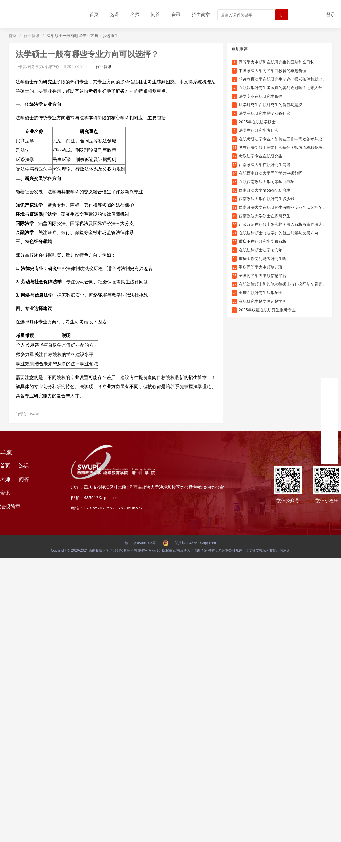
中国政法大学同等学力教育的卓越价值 (272, 70)
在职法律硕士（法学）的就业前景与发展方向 (278, 232)
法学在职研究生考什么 (258, 130)
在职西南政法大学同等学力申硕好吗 (270, 173)
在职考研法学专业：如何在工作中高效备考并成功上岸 (286, 139)
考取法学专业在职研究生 (260, 156)
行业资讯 (31, 35)
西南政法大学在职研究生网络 (264, 164)
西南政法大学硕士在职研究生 (264, 215)
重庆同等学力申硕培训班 (260, 267)
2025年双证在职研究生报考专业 (267, 309)
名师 (135, 14)
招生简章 (201, 14)
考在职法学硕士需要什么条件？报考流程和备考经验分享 (288, 147)
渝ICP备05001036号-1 (142, 542)
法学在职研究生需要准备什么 (264, 113)
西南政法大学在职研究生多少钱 (266, 198)
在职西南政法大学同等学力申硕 (266, 181)
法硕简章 (10, 506)
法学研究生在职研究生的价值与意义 (270, 104)
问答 (155, 14)
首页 (94, 14)
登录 (330, 14)
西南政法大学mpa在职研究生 (265, 190)
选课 (114, 14)
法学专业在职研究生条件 (260, 96)
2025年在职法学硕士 (257, 121)
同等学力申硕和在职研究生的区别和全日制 (276, 62)
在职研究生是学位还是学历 (262, 301)
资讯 (175, 14)
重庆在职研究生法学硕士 (260, 292)
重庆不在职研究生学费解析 (262, 241)
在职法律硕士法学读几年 (260, 250)
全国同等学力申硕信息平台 (262, 275)
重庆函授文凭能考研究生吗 (262, 258)
